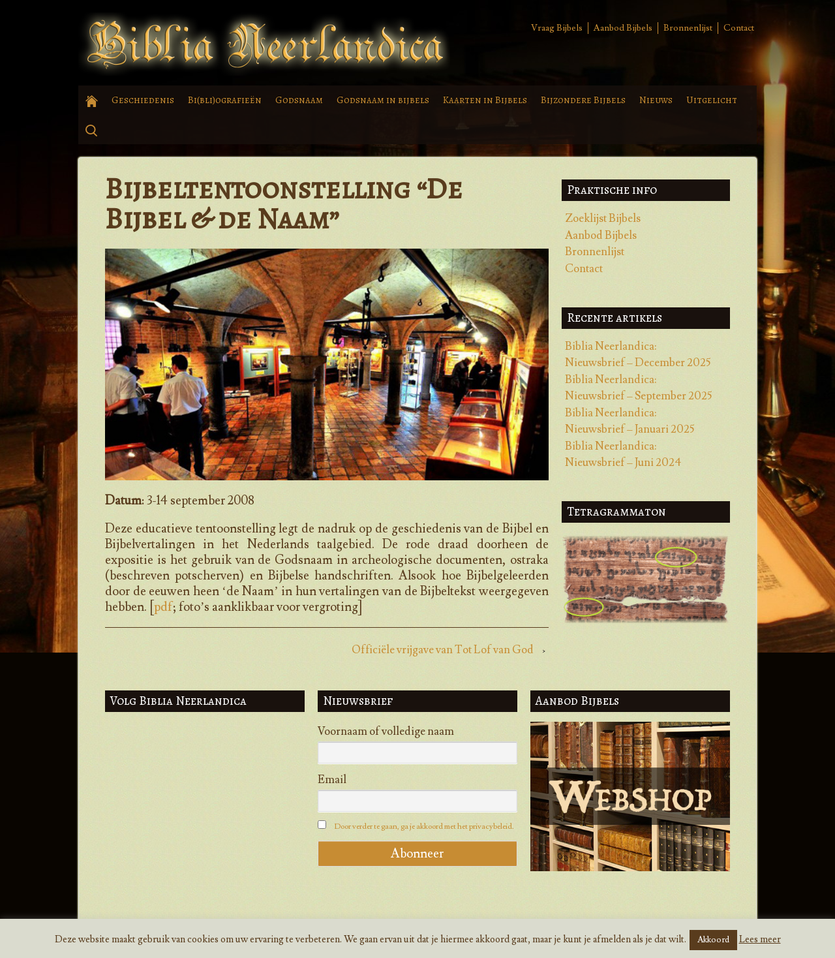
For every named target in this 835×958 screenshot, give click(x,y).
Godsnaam (299, 99)
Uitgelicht (711, 99)
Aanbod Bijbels (623, 28)
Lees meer (760, 939)
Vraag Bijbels (557, 28)
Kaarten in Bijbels (485, 99)
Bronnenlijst (687, 28)
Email (332, 780)
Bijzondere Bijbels (583, 99)
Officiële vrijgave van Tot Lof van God (443, 650)
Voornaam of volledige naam (386, 731)
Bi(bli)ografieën (225, 99)
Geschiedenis (143, 99)
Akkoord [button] (713, 940)
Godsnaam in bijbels (383, 99)
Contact (738, 28)
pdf (163, 607)
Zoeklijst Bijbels (603, 218)
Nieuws (656, 99)
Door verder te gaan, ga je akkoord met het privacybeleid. (424, 826)
